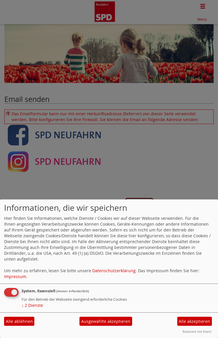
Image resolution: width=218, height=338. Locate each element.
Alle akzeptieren (194, 321)
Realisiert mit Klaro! (197, 331)
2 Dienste (32, 305)
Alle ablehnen (19, 321)
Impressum (15, 276)
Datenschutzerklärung (114, 270)
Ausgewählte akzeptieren (105, 321)
